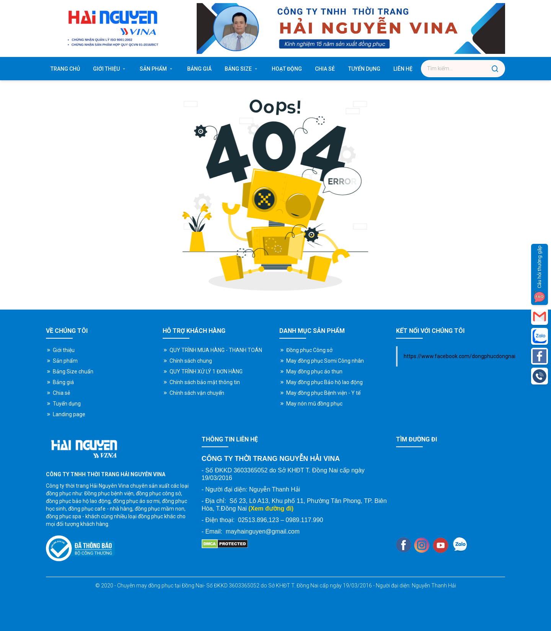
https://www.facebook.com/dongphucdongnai (459, 356)
